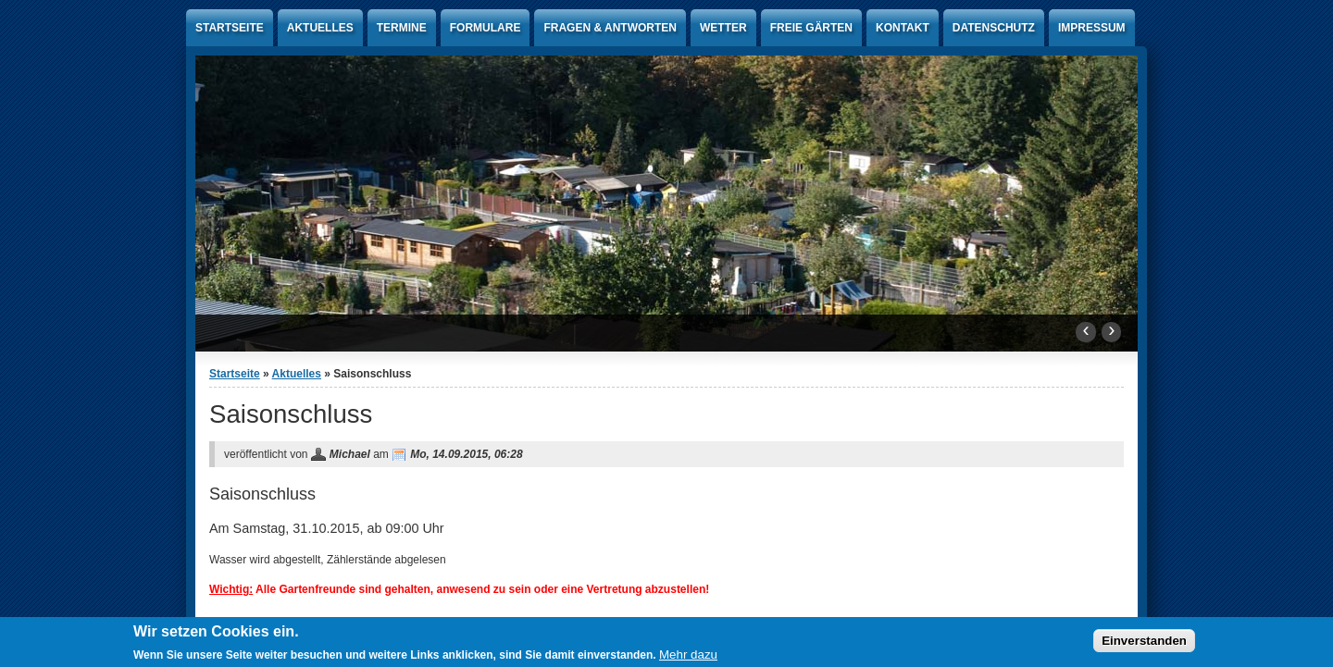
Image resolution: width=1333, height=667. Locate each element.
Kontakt (902, 27)
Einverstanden (1144, 642)
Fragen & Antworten (610, 27)
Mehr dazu (688, 656)
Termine (402, 27)
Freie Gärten (811, 27)
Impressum (1092, 27)
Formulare (485, 27)
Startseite (229, 27)
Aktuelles (320, 27)
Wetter (723, 27)
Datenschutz (994, 27)
